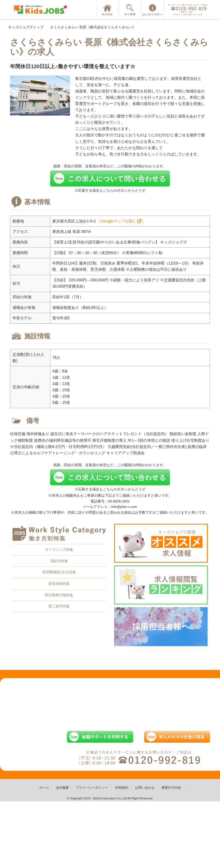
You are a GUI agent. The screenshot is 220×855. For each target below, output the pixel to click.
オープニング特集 (59, 549)
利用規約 (121, 787)
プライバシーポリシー (92, 787)
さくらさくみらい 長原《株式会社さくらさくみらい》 (93, 27)
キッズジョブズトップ (26, 27)
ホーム (44, 787)
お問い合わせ (145, 787)
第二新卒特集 (59, 606)
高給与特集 (59, 561)
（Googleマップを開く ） (121, 221)
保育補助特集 (59, 584)
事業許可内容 (171, 787)
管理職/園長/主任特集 (59, 572)
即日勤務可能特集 (59, 595)
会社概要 (62, 787)
